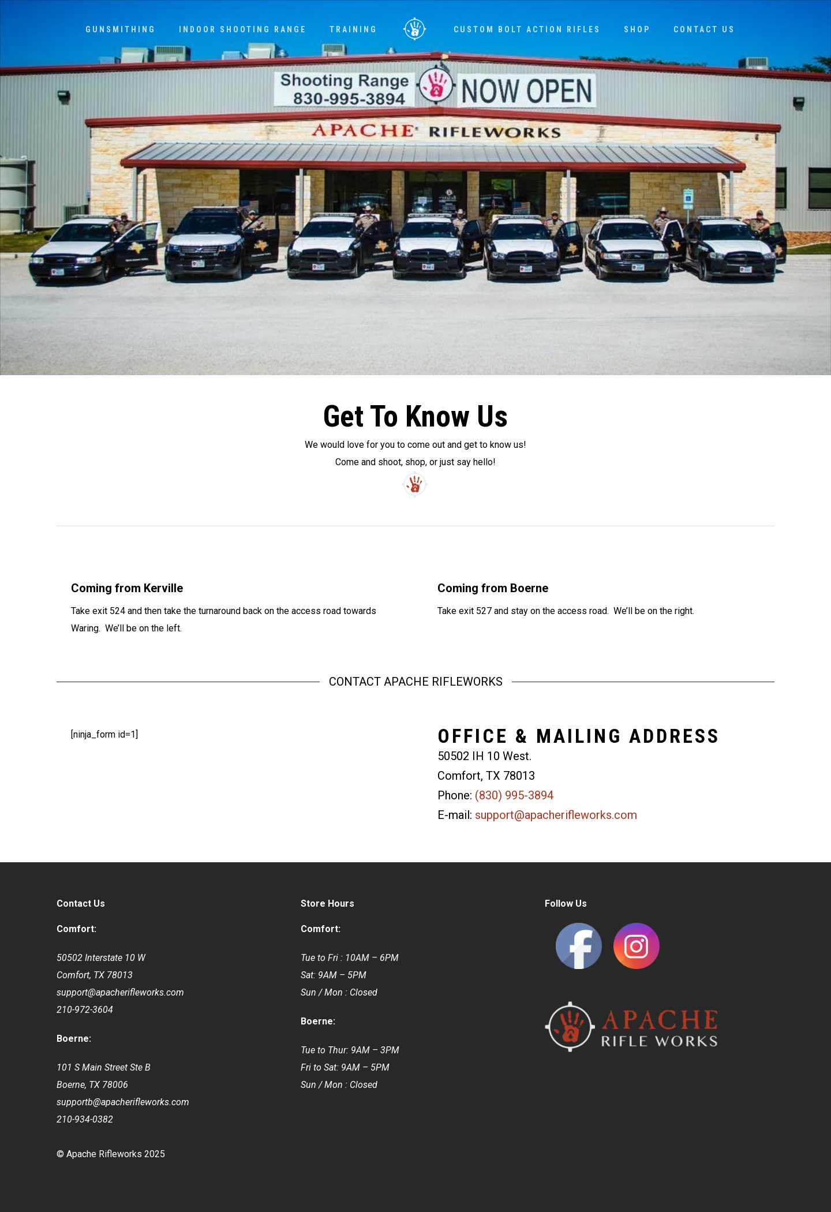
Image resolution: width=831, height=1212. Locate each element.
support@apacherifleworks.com (556, 815)
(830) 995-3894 (514, 795)
